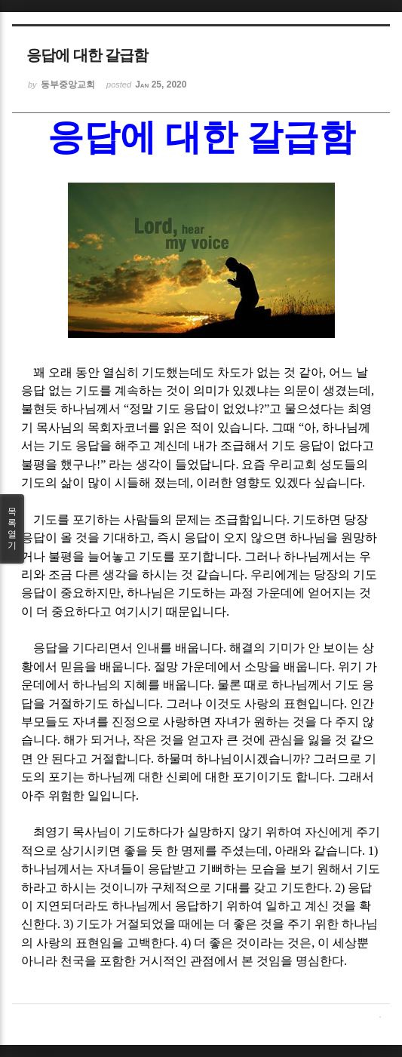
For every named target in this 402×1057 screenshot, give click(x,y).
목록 (12, 529)
